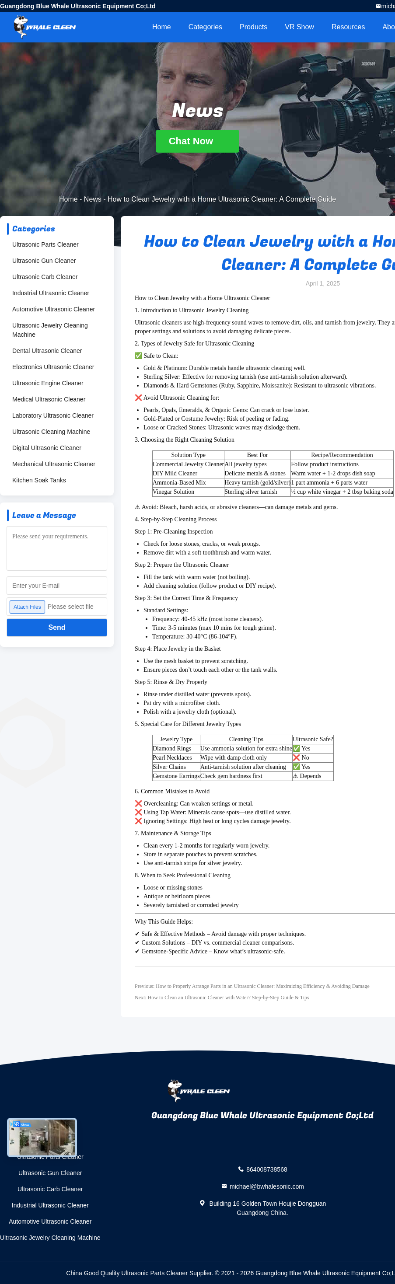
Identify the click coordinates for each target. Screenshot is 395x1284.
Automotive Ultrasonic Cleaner (53, 309)
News (92, 199)
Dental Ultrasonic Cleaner (47, 350)
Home (161, 27)
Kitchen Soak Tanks (39, 480)
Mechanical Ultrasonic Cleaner (53, 464)
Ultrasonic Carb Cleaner (44, 276)
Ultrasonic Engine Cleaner (48, 383)
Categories (205, 27)
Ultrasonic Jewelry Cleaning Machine (50, 330)
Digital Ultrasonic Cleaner (46, 447)
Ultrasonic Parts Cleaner (45, 244)
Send (56, 627)
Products (253, 27)
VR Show (299, 27)
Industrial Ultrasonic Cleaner (50, 293)
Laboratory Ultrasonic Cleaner (53, 415)
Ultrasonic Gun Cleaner (44, 260)
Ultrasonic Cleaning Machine (51, 431)
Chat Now (198, 141)
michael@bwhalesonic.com (267, 1186)
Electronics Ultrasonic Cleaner (53, 366)
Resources (348, 27)
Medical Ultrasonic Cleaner (48, 399)
